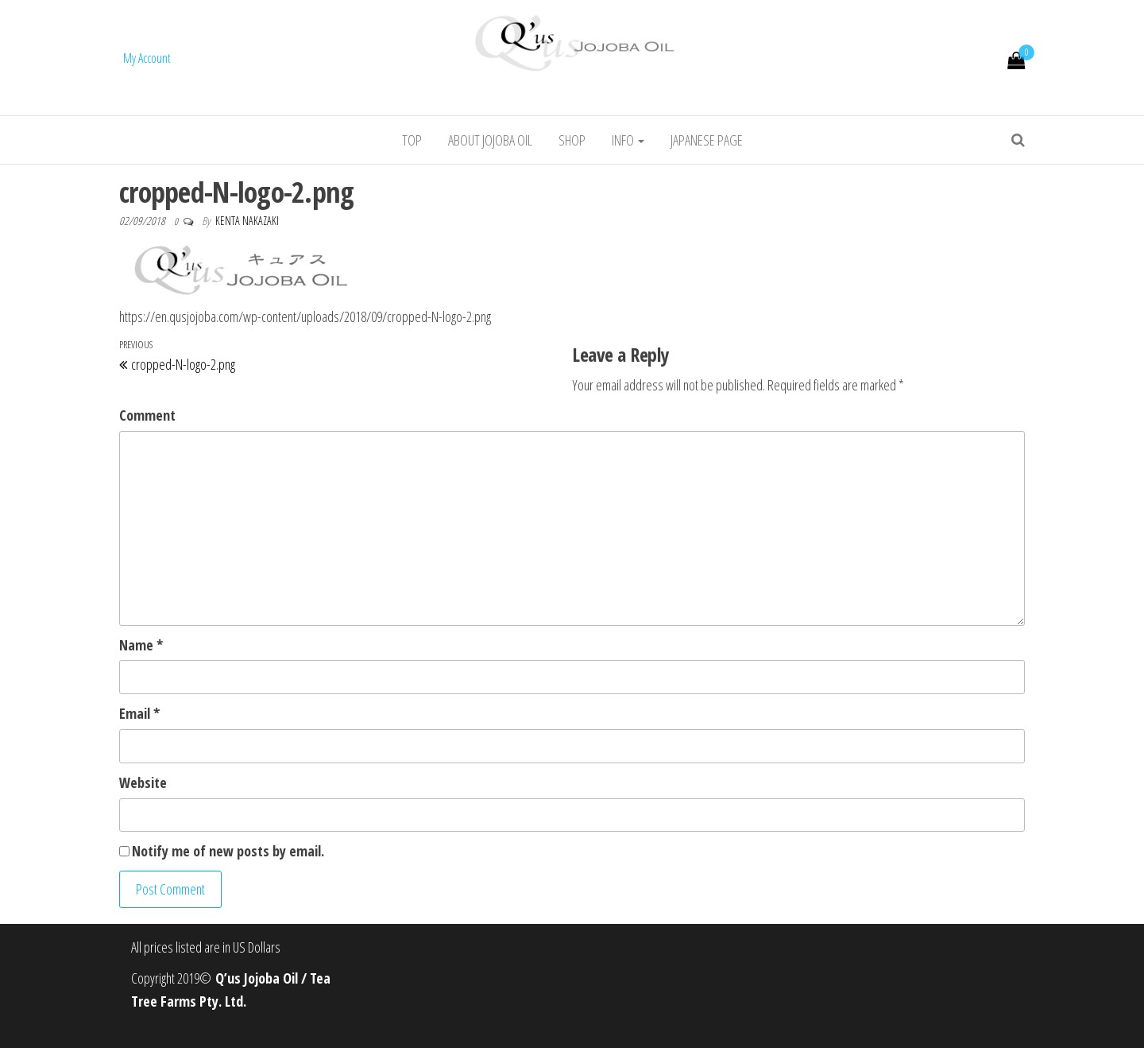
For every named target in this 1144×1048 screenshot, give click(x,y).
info (628, 139)
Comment (147, 415)
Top (412, 139)
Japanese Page (707, 139)
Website (143, 782)
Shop (572, 139)
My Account (147, 58)
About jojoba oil (490, 139)
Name (141, 644)
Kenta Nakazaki (247, 220)
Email (139, 713)
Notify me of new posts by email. (228, 850)
